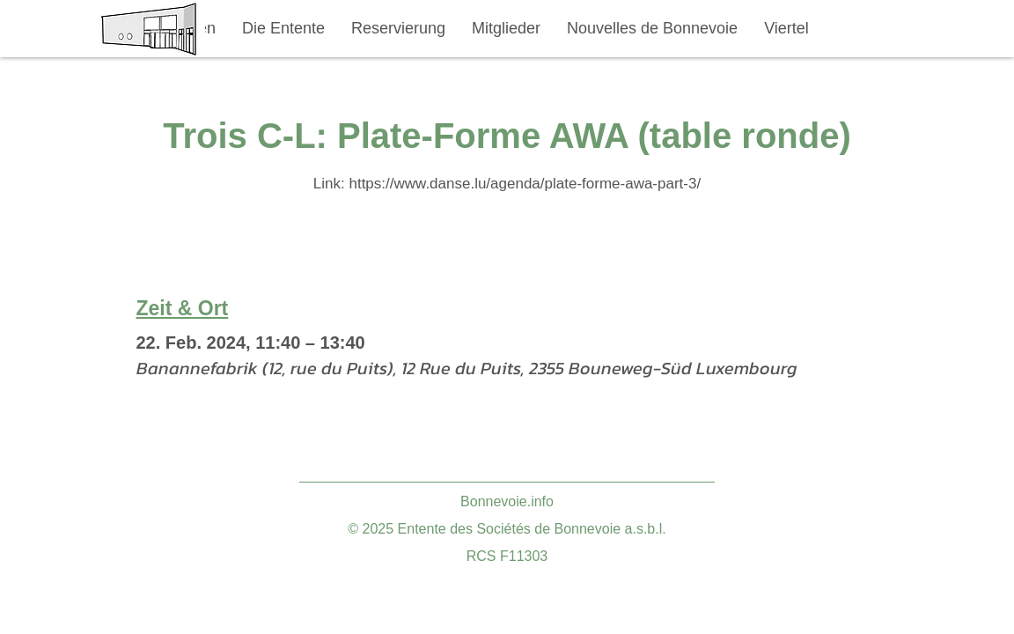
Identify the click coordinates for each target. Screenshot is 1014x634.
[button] (283, 28)
